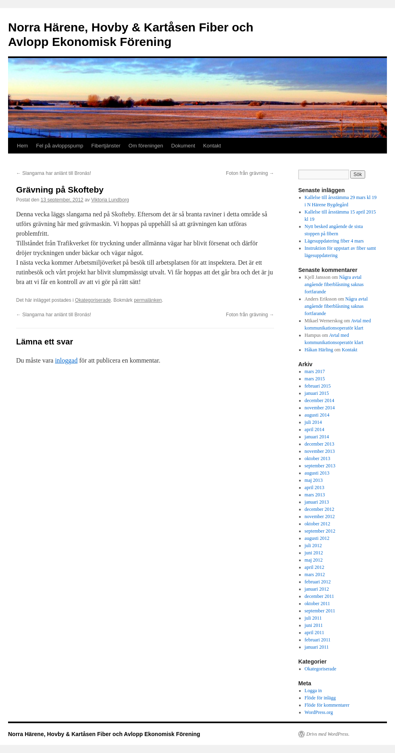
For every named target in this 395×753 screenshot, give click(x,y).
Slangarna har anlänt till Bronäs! (53, 173)
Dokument (183, 146)
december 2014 (320, 400)
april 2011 (314, 632)
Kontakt (212, 146)
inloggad (66, 360)
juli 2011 (313, 618)
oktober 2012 (318, 524)
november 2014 (320, 408)
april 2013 (314, 487)
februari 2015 (318, 386)
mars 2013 (315, 495)
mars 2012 (315, 574)
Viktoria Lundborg (110, 200)
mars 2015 (315, 379)
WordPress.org (319, 712)
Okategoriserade (93, 300)
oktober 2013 (318, 458)
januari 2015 (317, 393)
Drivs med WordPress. (327, 734)
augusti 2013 (317, 473)
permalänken (148, 300)
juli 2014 (313, 422)
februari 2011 (318, 640)
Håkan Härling (319, 350)
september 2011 (320, 611)
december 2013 (320, 444)
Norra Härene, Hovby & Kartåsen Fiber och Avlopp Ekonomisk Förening (104, 734)
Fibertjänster (106, 146)
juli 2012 (313, 545)
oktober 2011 (317, 603)
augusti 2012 (317, 538)
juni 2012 (314, 553)
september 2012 (320, 531)
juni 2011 (314, 625)
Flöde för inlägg (320, 698)
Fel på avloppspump (59, 146)
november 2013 (320, 451)
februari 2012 (318, 582)
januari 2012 (317, 589)
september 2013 (320, 466)
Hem (22, 146)
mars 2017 (315, 371)
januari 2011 (317, 647)
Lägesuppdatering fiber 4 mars (334, 241)
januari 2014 (317, 437)
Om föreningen (146, 146)
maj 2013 (314, 480)
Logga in (313, 690)
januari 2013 (317, 502)
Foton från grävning (250, 173)
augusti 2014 (317, 415)
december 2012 (320, 509)
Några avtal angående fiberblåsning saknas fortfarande (334, 284)
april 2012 (314, 567)
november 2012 (320, 516)
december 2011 (319, 596)
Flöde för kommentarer (327, 705)
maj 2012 (314, 560)
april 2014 (314, 429)
